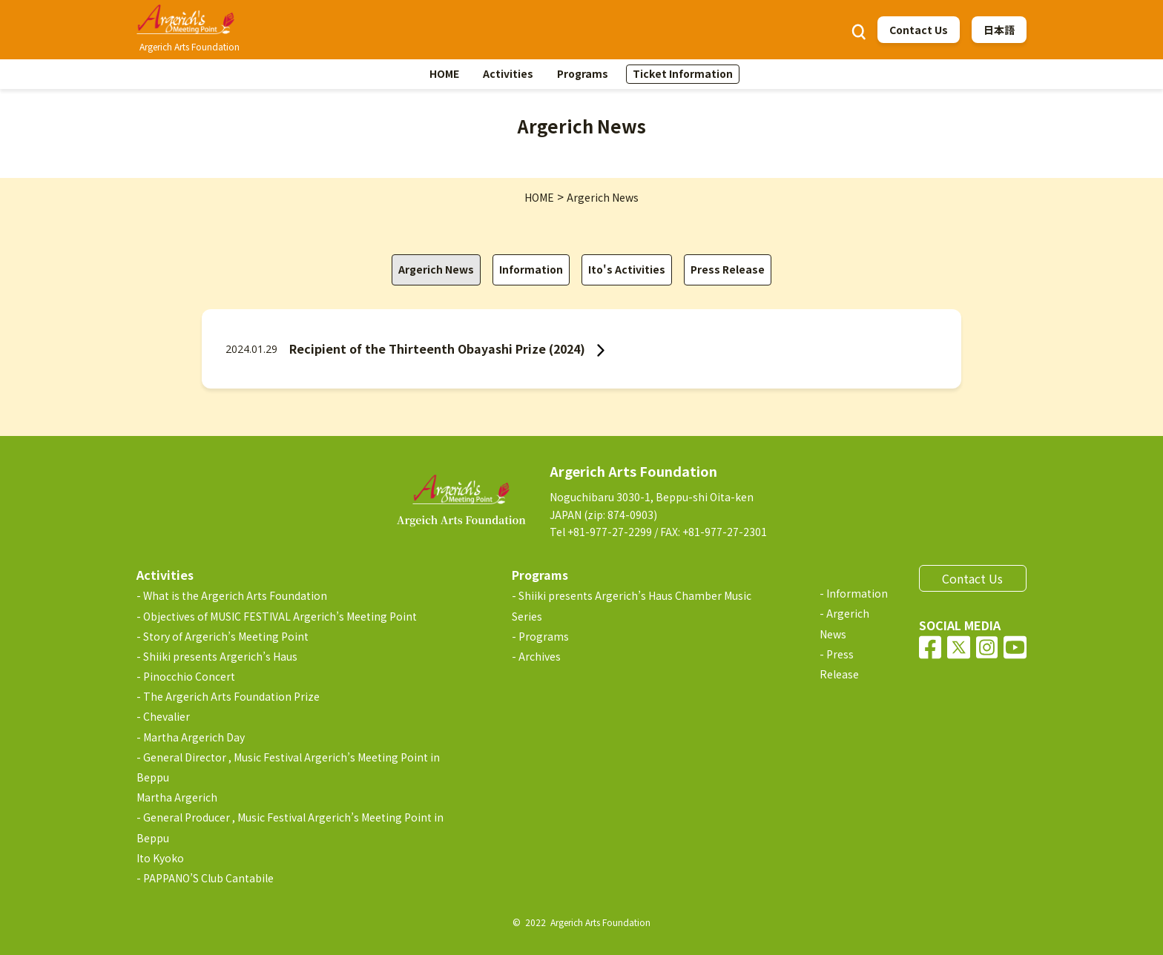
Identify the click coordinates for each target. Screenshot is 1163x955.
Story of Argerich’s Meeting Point (226, 636)
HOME (444, 73)
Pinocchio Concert (189, 676)
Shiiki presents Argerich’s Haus (220, 656)
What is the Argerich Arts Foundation (235, 595)
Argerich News (436, 269)
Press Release (728, 269)
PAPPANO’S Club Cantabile (208, 877)
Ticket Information (683, 73)
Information (531, 269)
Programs (582, 73)
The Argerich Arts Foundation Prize (231, 696)
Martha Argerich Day (194, 737)
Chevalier (166, 716)
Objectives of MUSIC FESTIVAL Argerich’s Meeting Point (280, 616)
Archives (539, 656)
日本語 (999, 29)
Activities (508, 73)
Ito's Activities (626, 269)
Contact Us (918, 29)
